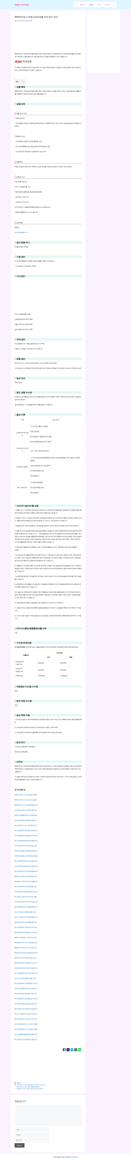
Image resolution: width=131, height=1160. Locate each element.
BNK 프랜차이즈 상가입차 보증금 (25, 800)
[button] (113, 4)
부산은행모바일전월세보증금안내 (26, 892)
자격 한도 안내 (42, 1085)
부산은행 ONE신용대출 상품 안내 (25, 993)
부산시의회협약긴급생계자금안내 (26, 1014)
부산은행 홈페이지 (21, 232)
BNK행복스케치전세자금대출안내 (26, 881)
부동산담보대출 (28, 1085)
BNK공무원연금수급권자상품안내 (26, 968)
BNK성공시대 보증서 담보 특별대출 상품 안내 (28, 1087)
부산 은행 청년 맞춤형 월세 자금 (25, 912)
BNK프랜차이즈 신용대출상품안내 (26, 805)
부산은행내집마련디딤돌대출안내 (26, 871)
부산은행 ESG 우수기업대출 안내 (25, 825)
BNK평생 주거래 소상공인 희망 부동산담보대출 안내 (30, 1089)
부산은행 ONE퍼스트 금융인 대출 (25, 1029)
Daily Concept (22, 4)
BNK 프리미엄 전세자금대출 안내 (25, 876)
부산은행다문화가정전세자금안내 (26, 902)
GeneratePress (74, 1157)
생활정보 (82, 4)
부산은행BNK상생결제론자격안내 (26, 835)
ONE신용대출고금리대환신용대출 (26, 856)
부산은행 (35, 1085)
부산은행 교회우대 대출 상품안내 (25, 810)
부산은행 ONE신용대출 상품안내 (25, 820)
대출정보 (91, 4)
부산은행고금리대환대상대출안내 (26, 1009)
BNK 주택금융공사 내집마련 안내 (25, 937)
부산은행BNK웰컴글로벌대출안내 (26, 1034)
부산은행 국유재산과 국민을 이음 (25, 846)
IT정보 (99, 4)
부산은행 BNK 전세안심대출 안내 (25, 886)
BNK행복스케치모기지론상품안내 (26, 943)
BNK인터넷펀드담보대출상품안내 (26, 953)
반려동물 (107, 4)
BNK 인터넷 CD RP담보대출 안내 (25, 958)
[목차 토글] (22, 81)
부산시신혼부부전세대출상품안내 (26, 917)
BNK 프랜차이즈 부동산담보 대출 (25, 795)
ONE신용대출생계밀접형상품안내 (26, 851)
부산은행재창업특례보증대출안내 (26, 841)
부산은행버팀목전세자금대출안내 (26, 866)
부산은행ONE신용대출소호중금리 (26, 830)
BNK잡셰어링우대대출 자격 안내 (25, 963)
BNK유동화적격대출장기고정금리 (26, 932)
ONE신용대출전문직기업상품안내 (26, 815)
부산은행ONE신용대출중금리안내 (26, 999)
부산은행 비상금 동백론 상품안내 (25, 1039)
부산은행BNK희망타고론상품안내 (26, 861)
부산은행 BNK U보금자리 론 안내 (25, 927)
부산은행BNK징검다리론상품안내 (26, 973)
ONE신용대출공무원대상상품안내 (26, 988)
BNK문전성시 (20, 1085)
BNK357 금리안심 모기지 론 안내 (25, 948)
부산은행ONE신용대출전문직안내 (26, 983)
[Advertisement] (32, 37)
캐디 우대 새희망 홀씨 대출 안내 (25, 978)
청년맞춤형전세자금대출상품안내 (26, 907)
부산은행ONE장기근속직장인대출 (26, 1024)
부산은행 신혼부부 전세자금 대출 (25, 897)
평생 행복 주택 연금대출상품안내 (25, 922)
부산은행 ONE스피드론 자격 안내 (25, 1019)
